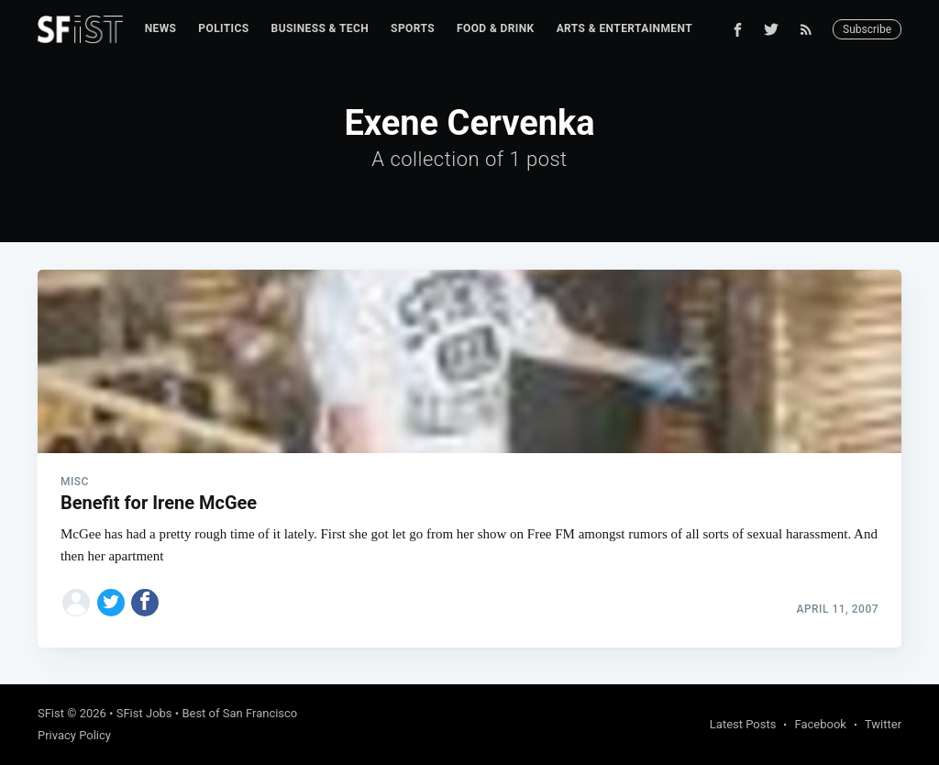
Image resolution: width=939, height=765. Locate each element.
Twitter (883, 724)
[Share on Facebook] (144, 602)
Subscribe (867, 29)
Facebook (819, 724)
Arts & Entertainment (624, 28)
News (161, 28)
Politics (223, 28)
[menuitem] (161, 29)
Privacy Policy (74, 735)
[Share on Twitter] (111, 602)
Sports (413, 28)
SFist (51, 713)
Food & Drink (496, 28)
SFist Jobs (144, 713)
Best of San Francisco (239, 713)
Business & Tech (320, 28)
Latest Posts (743, 724)
